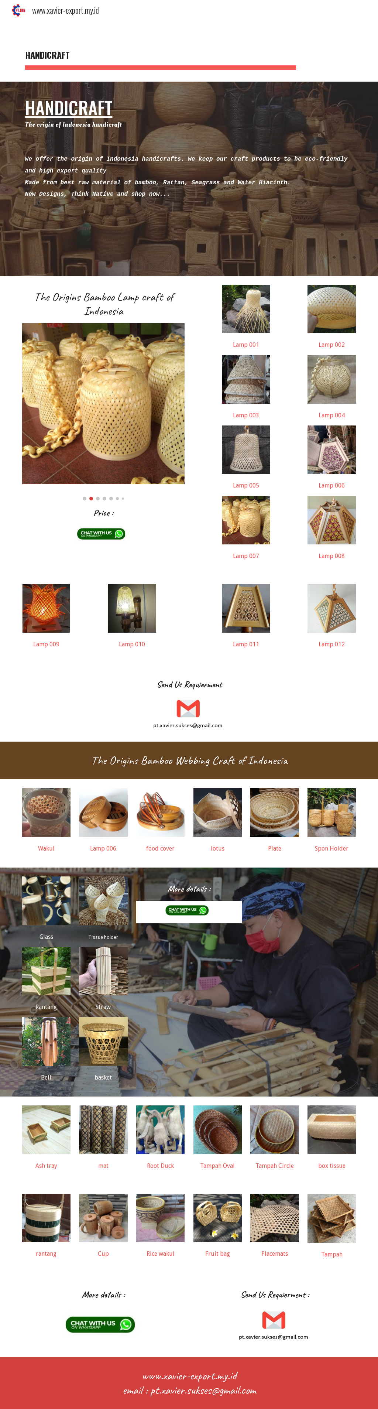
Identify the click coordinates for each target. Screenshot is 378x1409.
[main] (160, 52)
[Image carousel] (103, 411)
